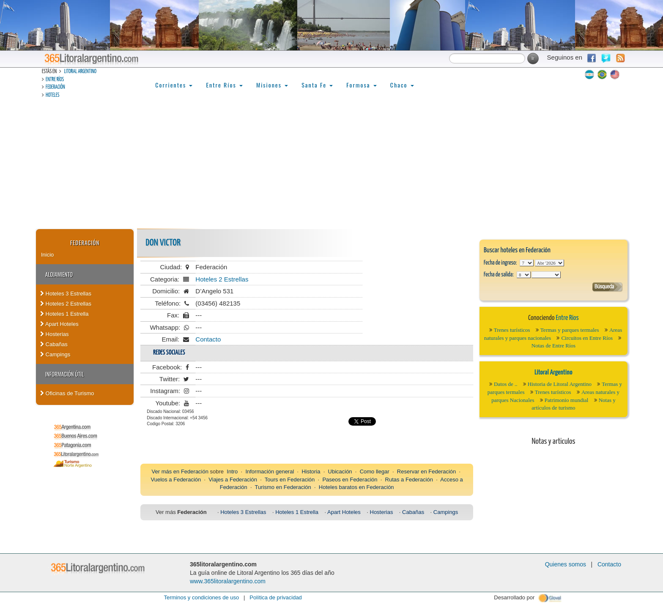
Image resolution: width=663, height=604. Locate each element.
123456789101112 (549, 263)
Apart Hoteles (59, 324)
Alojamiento (59, 274)
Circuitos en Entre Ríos (587, 338)
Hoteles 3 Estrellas (65, 293)
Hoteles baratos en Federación (356, 487)
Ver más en (166, 471)
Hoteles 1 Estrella (64, 314)
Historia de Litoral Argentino (560, 384)
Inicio (47, 254)
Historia (310, 471)
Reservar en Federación (426, 471)
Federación (55, 87)
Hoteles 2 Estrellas (65, 304)
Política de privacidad (275, 597)
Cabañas (54, 344)
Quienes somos (565, 564)
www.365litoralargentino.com (228, 581)
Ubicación (340, 471)
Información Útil (64, 374)
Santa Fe (317, 84)
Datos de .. (506, 384)
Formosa (361, 84)
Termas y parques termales (569, 330)
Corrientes (173, 84)
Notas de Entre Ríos (553, 345)
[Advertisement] (331, 165)
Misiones (272, 84)
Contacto (208, 339)
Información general (269, 471)
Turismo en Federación (283, 487)
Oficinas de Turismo (67, 393)
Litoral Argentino (80, 71)
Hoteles (52, 95)
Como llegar (374, 471)
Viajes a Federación (232, 479)
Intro (232, 471)
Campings (55, 354)
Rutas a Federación (409, 479)
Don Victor (163, 243)
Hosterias (54, 334)
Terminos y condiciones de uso (201, 597)
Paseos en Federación (349, 479)
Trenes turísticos (512, 330)
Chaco (402, 84)
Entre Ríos (55, 79)
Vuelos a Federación (176, 479)
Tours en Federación (290, 479)
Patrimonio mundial (567, 400)
